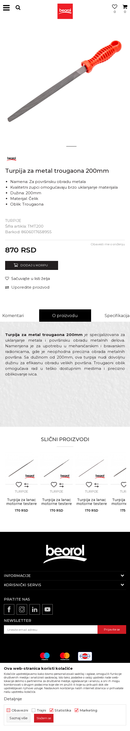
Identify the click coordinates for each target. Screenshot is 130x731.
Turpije (13, 220)
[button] (18, 7)
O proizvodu (65, 315)
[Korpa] (125, 13)
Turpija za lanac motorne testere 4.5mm (56, 504)
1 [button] (58, 146)
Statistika (63, 710)
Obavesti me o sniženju (108, 244)
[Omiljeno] (113, 13)
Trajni (41, 710)
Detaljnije (13, 698)
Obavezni (20, 710)
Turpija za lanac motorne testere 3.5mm (91, 504)
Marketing (88, 710)
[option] (65, 87)
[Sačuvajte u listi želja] (27, 278)
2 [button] (71, 146)
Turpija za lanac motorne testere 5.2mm (21, 504)
